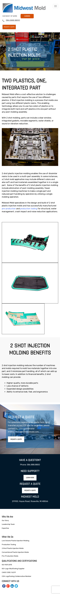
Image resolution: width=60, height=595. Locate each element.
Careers (27, 16)
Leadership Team (8, 524)
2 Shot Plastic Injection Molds (13, 548)
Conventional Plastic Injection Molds (15, 552)
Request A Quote (16, 439)
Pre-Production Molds (10, 556)
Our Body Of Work (9, 16)
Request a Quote (9, 27)
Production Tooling (9, 544)
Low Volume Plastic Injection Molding (15, 541)
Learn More (30, 478)
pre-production (9, 208)
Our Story (5, 520)
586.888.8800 (13, 20)
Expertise (5, 528)
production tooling (28, 208)
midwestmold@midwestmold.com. (23, 432)
